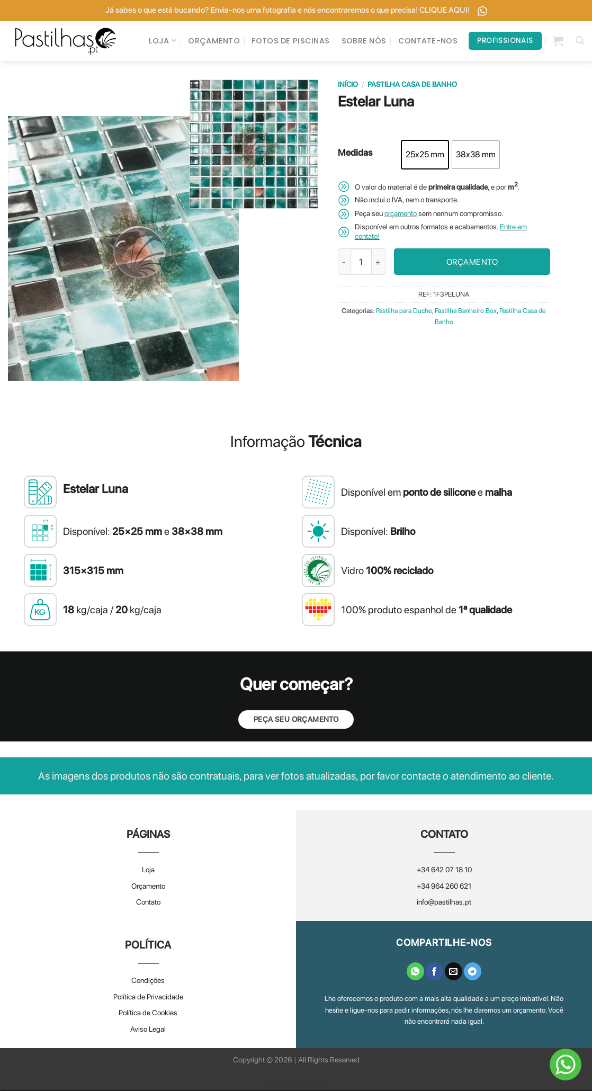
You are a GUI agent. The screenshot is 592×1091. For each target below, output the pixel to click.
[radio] (425, 155)
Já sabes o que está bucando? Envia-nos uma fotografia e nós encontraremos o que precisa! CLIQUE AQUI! (296, 10)
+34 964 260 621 (444, 887)
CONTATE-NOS (428, 41)
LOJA (162, 41)
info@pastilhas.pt (444, 903)
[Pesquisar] (580, 41)
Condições (148, 982)
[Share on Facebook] (434, 972)
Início (348, 85)
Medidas (355, 154)
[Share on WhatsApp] (415, 972)
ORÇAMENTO (214, 41)
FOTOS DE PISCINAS (290, 41)
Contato (148, 903)
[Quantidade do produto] (361, 263)
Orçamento (148, 887)
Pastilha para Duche (404, 312)
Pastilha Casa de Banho (412, 85)
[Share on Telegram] (472, 972)
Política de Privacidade (148, 998)
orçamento (400, 215)
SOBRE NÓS (364, 41)
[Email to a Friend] (453, 972)
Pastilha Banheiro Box (466, 312)
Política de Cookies (148, 1014)
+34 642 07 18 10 (444, 871)
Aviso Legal (148, 1030)
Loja (148, 871)
